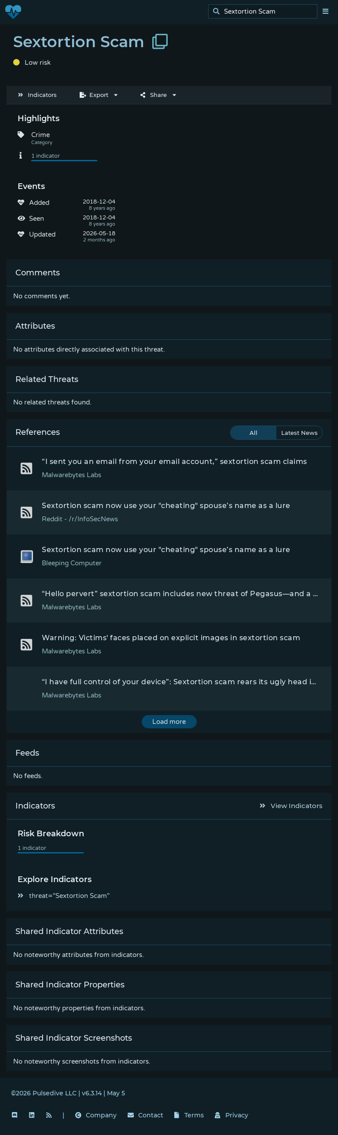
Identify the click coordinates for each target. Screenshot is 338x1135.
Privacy (231, 1115)
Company (96, 1115)
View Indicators (291, 805)
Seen (36, 219)
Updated (42, 234)
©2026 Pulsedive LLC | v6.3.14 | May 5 (68, 1093)
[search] (265, 11)
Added (39, 203)
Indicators (37, 94)
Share (153, 94)
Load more (169, 722)
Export (94, 94)
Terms (189, 1115)
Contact (145, 1115)
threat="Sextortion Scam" (64, 896)
